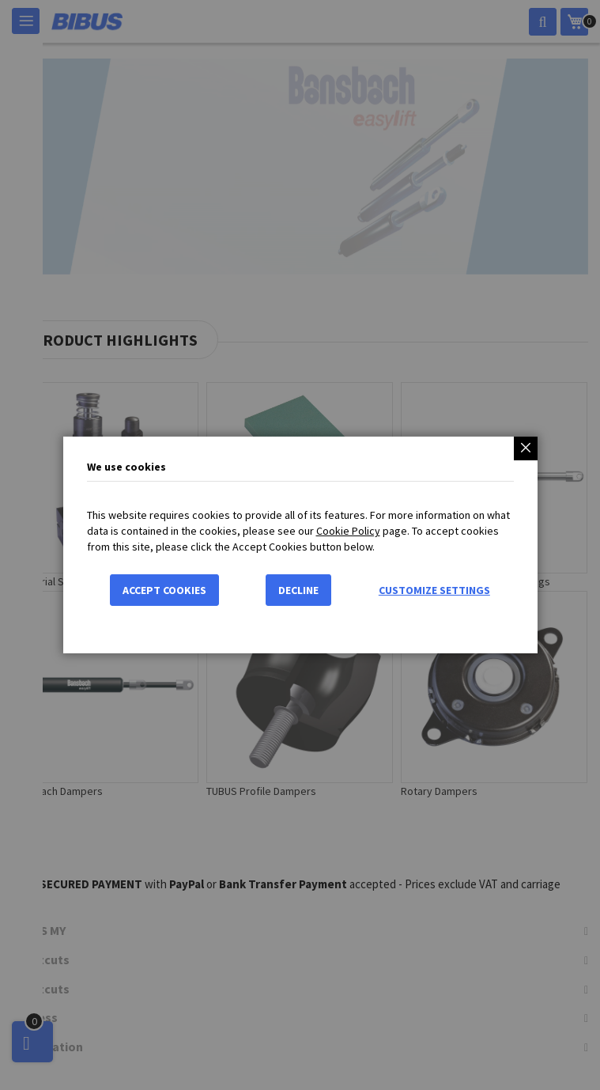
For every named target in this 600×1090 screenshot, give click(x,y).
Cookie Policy (348, 531)
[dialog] (300, 545)
